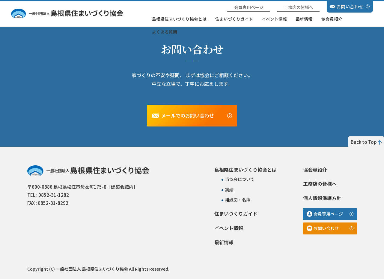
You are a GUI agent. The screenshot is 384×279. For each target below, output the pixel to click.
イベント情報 (274, 19)
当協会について (240, 179)
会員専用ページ (248, 7)
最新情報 (304, 19)
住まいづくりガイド (234, 19)
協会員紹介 (331, 19)
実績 (229, 190)
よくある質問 (164, 32)
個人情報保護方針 (322, 198)
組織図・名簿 (237, 200)
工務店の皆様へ (298, 7)
